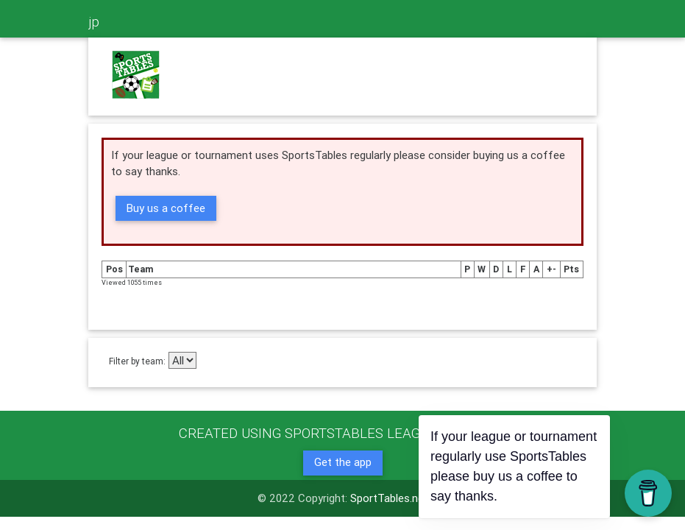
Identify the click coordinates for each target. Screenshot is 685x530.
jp (93, 21)
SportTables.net (389, 498)
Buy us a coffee (166, 208)
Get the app (343, 462)
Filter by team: (137, 361)
